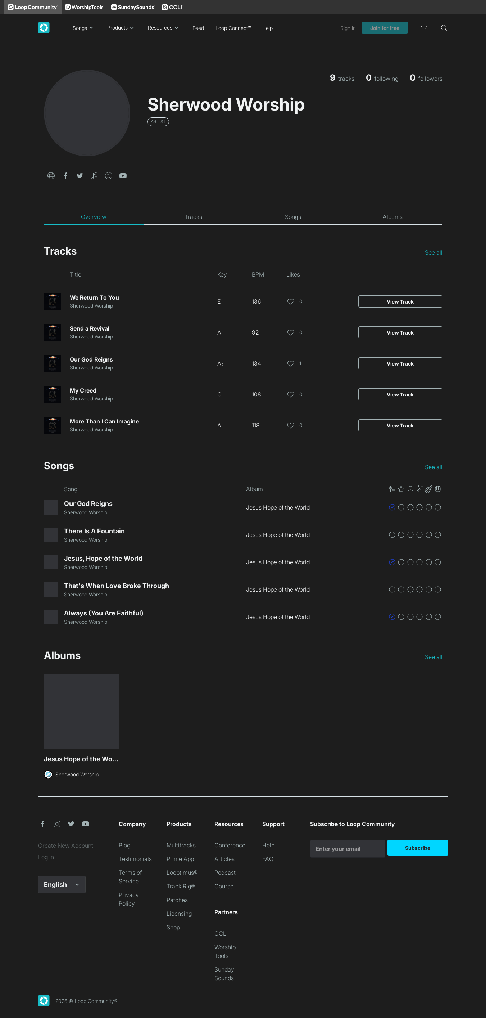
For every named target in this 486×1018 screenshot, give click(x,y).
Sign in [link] (348, 28)
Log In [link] (46, 857)
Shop (173, 927)
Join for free (384, 28)
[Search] (444, 27)
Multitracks (181, 845)
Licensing (179, 913)
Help (267, 28)
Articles (224, 858)
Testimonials (135, 858)
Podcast (225, 872)
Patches (177, 899)
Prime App (180, 858)
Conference (229, 845)
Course (223, 886)
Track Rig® (181, 886)
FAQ (267, 858)
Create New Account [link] (65, 845)
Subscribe (417, 848)
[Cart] (423, 27)
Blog (124, 845)
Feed (198, 28)
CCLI (221, 933)
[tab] (94, 217)
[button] (51, 175)
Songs (84, 27)
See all (433, 252)
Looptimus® (182, 872)
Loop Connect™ (233, 28)
